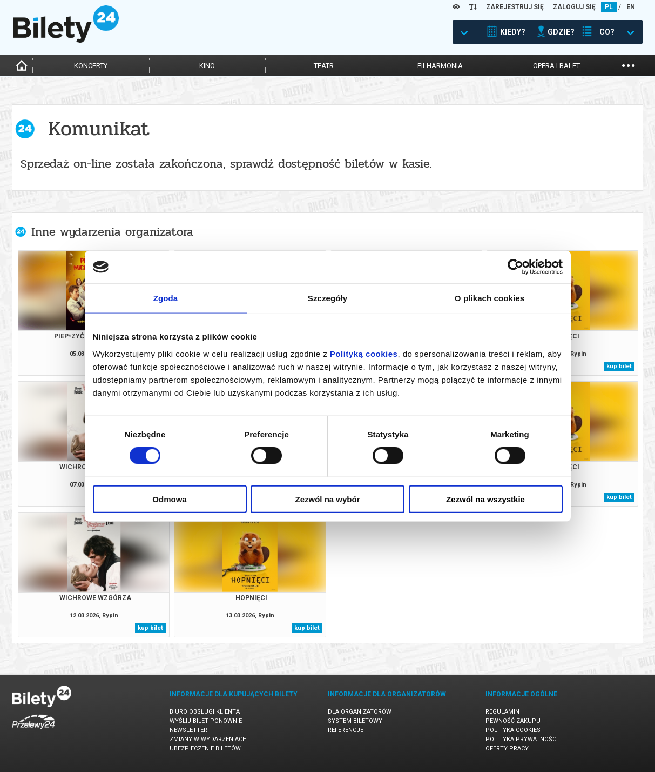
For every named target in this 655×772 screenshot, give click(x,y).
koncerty (90, 66)
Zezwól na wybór (327, 498)
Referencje (345, 730)
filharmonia (440, 66)
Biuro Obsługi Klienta (205, 711)
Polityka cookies (513, 730)
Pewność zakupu (513, 720)
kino (207, 66)
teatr (324, 66)
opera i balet (556, 66)
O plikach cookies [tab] (489, 298)
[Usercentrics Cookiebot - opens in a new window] (515, 267)
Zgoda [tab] (165, 298)
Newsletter (188, 730)
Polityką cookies (364, 353)
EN (630, 7)
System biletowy (355, 720)
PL (609, 7)
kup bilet (619, 366)
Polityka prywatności (521, 739)
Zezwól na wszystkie (485, 498)
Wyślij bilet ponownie (206, 720)
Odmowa (169, 498)
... (628, 64)
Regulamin (502, 711)
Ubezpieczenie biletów (205, 748)
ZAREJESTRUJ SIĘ (515, 7)
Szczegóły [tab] (327, 298)
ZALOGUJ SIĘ (574, 7)
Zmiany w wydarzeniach (208, 739)
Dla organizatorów (359, 711)
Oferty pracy (507, 748)
